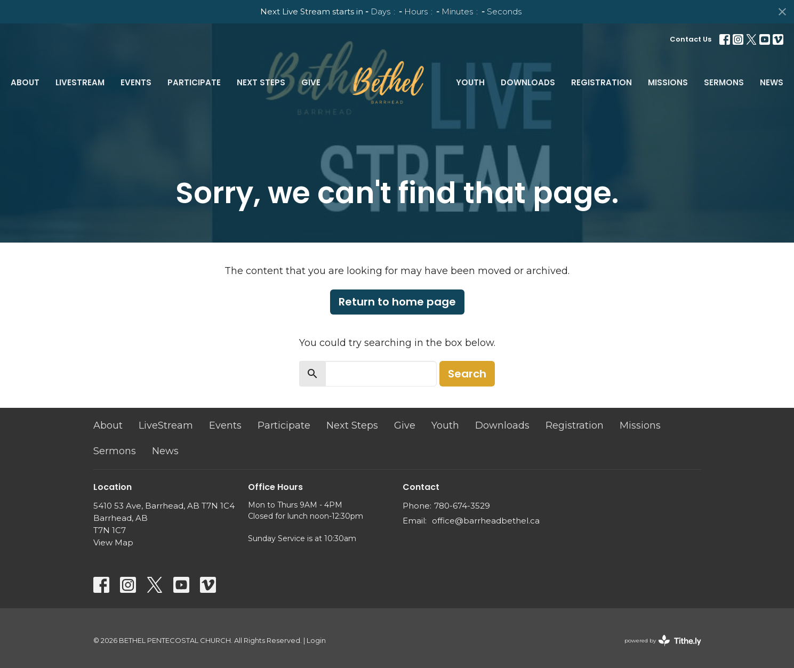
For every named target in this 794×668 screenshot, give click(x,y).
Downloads (528, 82)
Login (316, 641)
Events (136, 82)
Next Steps (261, 82)
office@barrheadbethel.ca (486, 521)
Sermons (724, 82)
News (771, 82)
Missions (668, 82)
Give (310, 82)
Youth (470, 82)
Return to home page (397, 301)
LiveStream (80, 82)
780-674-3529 (462, 506)
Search (467, 373)
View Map (113, 542)
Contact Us (690, 39)
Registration (601, 82)
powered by (662, 640)
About (25, 82)
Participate (194, 82)
